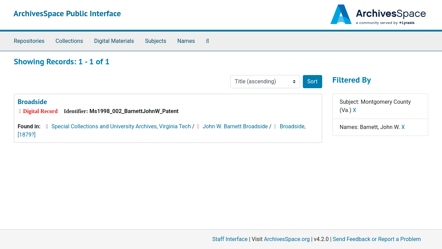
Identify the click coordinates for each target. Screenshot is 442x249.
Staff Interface (230, 239)
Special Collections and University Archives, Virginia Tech (121, 126)
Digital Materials (114, 41)
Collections (69, 41)
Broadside (32, 101)
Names (186, 41)
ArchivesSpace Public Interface (67, 13)
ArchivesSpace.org (287, 239)
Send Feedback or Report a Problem (377, 239)
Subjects (155, 41)
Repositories (29, 41)
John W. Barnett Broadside (235, 126)
